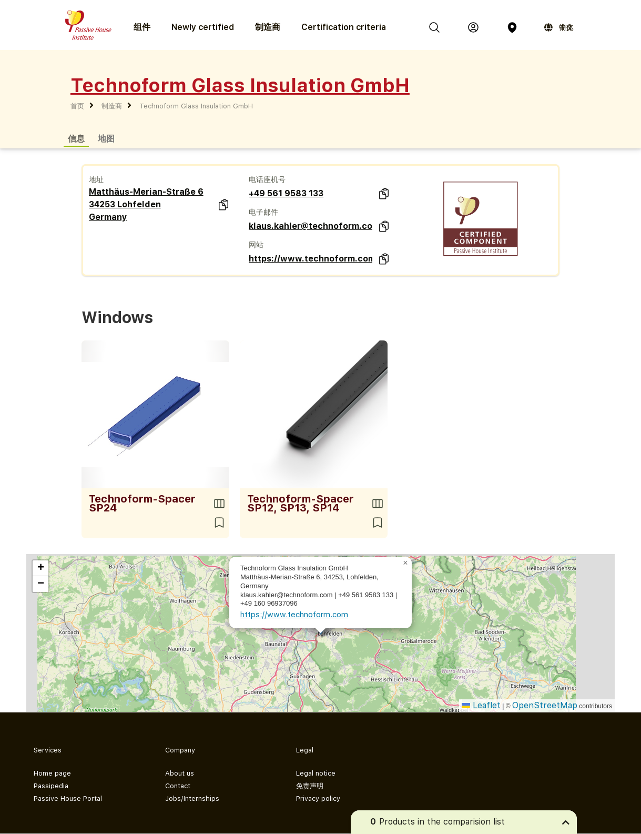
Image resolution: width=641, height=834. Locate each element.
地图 (106, 138)
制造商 (267, 27)
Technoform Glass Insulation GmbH (196, 106)
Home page (52, 773)
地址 (96, 179)
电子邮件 (263, 212)
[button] (405, 563)
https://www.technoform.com (310, 259)
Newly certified (202, 27)
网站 (256, 244)
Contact (177, 786)
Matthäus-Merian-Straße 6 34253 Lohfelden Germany (146, 204)
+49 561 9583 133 (286, 193)
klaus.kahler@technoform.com (310, 226)
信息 (76, 138)
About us (179, 773)
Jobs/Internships (192, 798)
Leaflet (481, 705)
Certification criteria (343, 27)
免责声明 (309, 786)
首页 (77, 106)
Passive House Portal (68, 798)
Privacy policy (318, 798)
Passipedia (51, 786)
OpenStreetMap (544, 705)
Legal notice (315, 773)
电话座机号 (267, 179)
